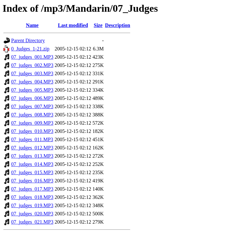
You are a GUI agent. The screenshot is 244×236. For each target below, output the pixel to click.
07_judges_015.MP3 (32, 172)
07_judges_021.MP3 (32, 222)
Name (32, 25)
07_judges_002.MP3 (32, 65)
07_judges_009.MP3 (32, 123)
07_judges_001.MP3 (32, 57)
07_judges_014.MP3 (32, 164)
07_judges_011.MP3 (32, 139)
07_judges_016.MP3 (32, 180)
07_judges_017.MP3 (32, 189)
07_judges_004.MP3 (32, 81)
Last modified (73, 25)
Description (117, 25)
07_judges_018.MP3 (32, 197)
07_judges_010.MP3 (32, 131)
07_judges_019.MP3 (32, 205)
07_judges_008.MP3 (32, 114)
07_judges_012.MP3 (32, 147)
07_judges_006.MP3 (32, 98)
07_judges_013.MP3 (32, 156)
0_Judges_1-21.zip (30, 48)
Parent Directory (28, 40)
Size (98, 25)
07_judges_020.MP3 (32, 213)
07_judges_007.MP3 (32, 106)
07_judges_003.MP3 (32, 73)
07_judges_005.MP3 (32, 90)
